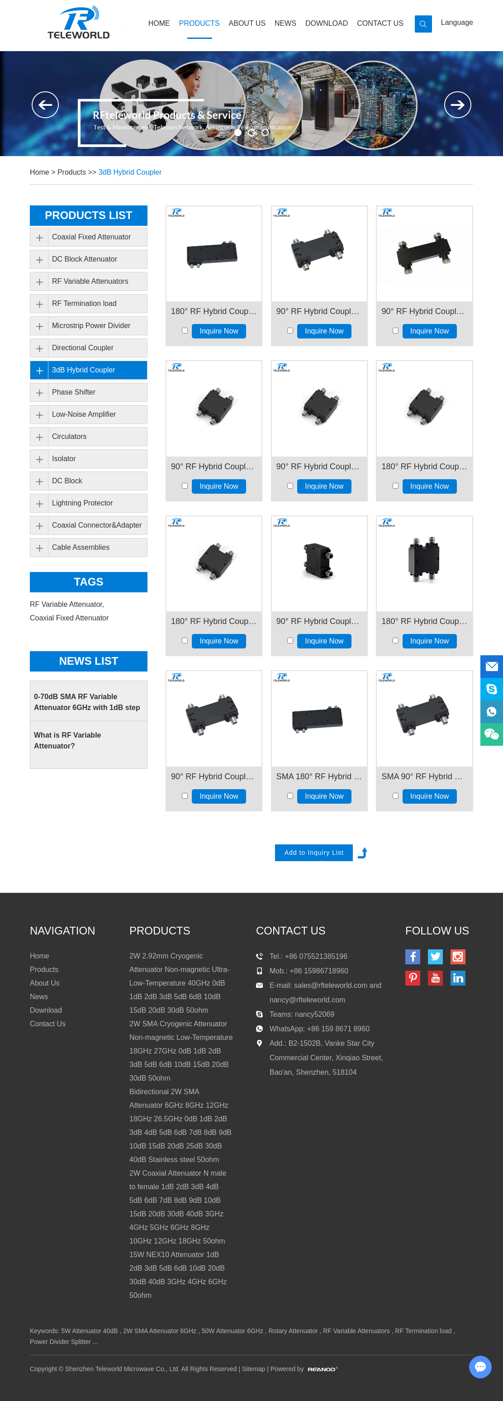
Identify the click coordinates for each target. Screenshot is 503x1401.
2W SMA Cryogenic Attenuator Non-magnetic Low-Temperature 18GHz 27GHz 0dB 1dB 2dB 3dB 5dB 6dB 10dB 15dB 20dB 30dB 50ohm (181, 1051)
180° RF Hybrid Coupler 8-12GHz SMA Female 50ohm (424, 466)
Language (457, 22)
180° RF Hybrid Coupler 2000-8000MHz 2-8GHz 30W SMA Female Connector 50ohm (214, 311)
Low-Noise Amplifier (84, 414)
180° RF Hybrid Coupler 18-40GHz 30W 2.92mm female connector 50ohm (424, 621)
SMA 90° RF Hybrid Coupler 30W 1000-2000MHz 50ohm (424, 776)
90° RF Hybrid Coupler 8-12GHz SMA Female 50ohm (319, 466)
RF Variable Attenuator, (68, 604)
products (159, 930)
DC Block (67, 481)
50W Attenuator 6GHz (232, 1330)
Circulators (69, 436)
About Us (247, 23)
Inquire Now (219, 331)
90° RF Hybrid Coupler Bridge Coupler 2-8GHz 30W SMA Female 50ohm (319, 311)
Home (159, 23)
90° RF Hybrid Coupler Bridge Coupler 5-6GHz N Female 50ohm (424, 311)
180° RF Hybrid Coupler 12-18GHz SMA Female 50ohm (214, 621)
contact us (291, 930)
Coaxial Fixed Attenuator (91, 237)
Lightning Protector (82, 503)
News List (89, 661)
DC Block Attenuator (84, 259)
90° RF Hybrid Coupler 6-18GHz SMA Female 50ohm (214, 466)
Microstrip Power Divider (91, 325)
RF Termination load (84, 303)
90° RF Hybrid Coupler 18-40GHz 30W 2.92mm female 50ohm (319, 621)
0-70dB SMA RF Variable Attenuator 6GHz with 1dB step (87, 702)
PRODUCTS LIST (88, 215)
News (285, 23)
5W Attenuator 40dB (89, 1330)
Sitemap (253, 1368)
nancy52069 (314, 1014)
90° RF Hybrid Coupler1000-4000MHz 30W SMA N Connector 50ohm (214, 776)
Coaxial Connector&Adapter (97, 525)
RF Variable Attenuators (90, 281)
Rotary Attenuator (293, 1330)
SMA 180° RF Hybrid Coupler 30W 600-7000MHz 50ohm (319, 776)
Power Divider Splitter (60, 1341)
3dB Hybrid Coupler (130, 172)
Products (199, 23)
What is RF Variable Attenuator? (67, 740)
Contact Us (380, 23)
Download (326, 23)
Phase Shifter (73, 392)
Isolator (64, 458)
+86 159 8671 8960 (338, 1029)
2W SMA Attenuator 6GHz (159, 1330)
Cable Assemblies (80, 547)
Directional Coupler (83, 348)
